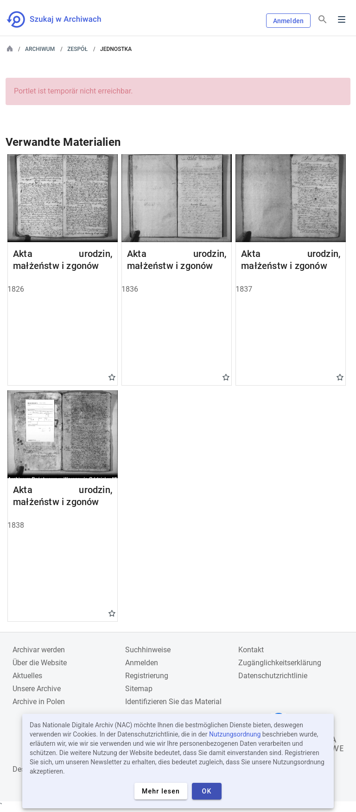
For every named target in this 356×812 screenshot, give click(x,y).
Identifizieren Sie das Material (173, 701)
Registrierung (146, 675)
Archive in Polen (39, 701)
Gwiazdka (111, 376)
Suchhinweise (148, 649)
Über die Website (40, 662)
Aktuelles (27, 675)
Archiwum (40, 49)
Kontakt (251, 649)
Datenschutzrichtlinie (272, 675)
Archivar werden (39, 649)
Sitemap (139, 688)
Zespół (77, 49)
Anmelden (288, 21)
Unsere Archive (37, 688)
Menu (341, 19)
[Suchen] (322, 19)
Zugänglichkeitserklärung (279, 662)
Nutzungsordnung (235, 734)
